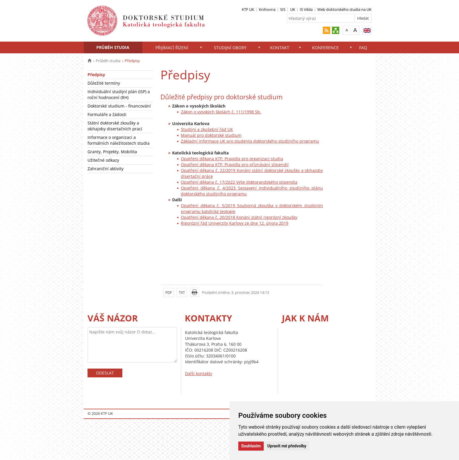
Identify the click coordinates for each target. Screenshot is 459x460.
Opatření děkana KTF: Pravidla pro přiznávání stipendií (235, 164)
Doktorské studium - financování (119, 106)
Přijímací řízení (171, 47)
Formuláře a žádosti (107, 114)
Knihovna (267, 9)
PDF (168, 292)
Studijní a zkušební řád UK (207, 129)
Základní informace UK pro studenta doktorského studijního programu (250, 141)
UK (292, 9)
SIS (282, 9)
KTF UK (248, 9)
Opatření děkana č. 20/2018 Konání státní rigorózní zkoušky (239, 217)
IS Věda (306, 9)
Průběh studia (112, 47)
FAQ (363, 47)
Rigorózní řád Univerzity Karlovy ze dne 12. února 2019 (234, 223)
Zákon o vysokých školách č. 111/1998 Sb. (221, 112)
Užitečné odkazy (103, 160)
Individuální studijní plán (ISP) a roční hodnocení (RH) (119, 94)
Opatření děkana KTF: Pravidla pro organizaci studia (232, 158)
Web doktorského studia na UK (344, 9)
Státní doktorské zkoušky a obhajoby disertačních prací (115, 126)
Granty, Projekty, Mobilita (112, 151)
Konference (325, 47)
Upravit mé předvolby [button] (286, 446)
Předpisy (96, 74)
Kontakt (279, 47)
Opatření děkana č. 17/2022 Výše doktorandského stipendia (239, 182)
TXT (182, 292)
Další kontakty (198, 373)
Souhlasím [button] (251, 446)
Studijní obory (230, 47)
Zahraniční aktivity (106, 168)
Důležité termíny (104, 83)
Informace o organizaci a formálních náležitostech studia (119, 140)
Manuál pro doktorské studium (211, 135)
